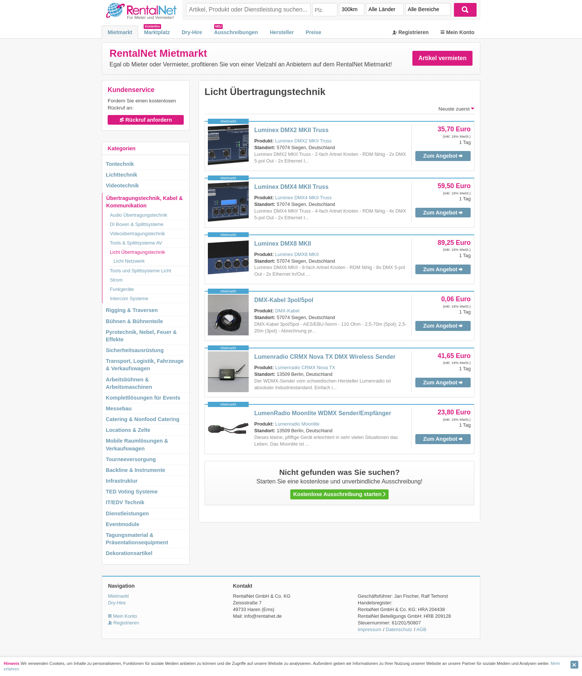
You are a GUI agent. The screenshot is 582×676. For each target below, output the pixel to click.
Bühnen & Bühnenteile (134, 321)
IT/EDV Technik (125, 502)
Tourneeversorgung (131, 459)
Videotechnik (122, 185)
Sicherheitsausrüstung (135, 350)
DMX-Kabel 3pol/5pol (283, 300)
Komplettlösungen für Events (143, 398)
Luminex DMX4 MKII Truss (291, 187)
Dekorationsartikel (129, 553)
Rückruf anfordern (146, 120)
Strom (116, 280)
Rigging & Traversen (132, 310)
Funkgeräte (122, 289)
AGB (421, 629)
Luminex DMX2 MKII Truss (291, 130)
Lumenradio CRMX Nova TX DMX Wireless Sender (324, 357)
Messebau (119, 408)
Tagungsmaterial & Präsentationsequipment (137, 538)
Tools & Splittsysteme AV (136, 243)
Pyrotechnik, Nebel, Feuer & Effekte (141, 335)
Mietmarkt (120, 32)
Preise (313, 32)
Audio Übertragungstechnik (138, 215)
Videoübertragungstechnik (137, 233)
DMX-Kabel (287, 311)
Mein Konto (457, 32)
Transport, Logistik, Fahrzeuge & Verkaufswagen (145, 364)
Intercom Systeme (129, 298)
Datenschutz (399, 629)
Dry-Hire (192, 32)
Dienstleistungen (127, 513)
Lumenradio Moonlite (297, 424)
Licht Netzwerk (129, 261)
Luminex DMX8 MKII (282, 243)
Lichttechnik (121, 175)
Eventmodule (122, 524)
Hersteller (282, 32)
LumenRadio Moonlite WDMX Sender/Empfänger (322, 413)
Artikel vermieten (442, 58)
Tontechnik (120, 164)
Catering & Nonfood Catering (142, 419)
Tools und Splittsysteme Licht (140, 270)
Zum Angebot (443, 156)
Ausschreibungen (236, 32)
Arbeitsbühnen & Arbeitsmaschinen (129, 383)
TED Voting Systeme (132, 492)
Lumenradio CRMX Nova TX (305, 367)
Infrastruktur (122, 481)
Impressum (369, 629)
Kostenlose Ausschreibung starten (339, 494)
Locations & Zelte (128, 430)
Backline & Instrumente (135, 470)
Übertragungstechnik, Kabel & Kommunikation (144, 202)
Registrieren (410, 32)
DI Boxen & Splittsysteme (136, 224)
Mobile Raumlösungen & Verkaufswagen (137, 444)
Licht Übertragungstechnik (137, 252)
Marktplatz (157, 32)
